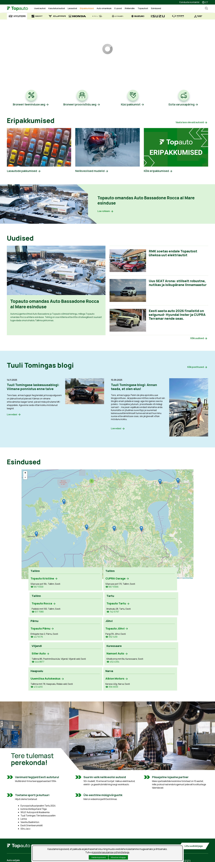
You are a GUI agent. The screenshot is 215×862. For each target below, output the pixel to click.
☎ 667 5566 (77, 587)
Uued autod (42, 8)
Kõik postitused (195, 368)
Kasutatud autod (59, 8)
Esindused (159, 8)
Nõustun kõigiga (118, 857)
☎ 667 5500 (37, 587)
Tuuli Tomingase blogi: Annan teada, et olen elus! (135, 387)
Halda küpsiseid (98, 857)
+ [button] (25, 474)
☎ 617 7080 (116, 587)
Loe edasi (12, 414)
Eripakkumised (90, 8)
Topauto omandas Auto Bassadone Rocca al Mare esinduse (144, 200)
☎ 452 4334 (156, 616)
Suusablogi (118, 837)
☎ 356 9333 (76, 641)
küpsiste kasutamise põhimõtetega (110, 852)
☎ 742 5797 (156, 587)
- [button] (25, 478)
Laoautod (75, 8)
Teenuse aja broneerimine (73, 827)
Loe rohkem (103, 211)
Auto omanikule (107, 8)
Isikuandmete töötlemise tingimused (25, 858)
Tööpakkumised (120, 827)
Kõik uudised (197, 339)
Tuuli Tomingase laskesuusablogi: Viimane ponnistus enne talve (34, 387)
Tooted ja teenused (70, 832)
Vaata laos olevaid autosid (190, 122)
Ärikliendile (133, 8)
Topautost (146, 8)
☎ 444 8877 (117, 616)
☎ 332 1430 (76, 613)
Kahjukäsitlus (66, 837)
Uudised (116, 832)
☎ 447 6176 (37, 613)
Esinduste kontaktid (189, 2)
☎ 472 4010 (37, 647)
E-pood (121, 8)
